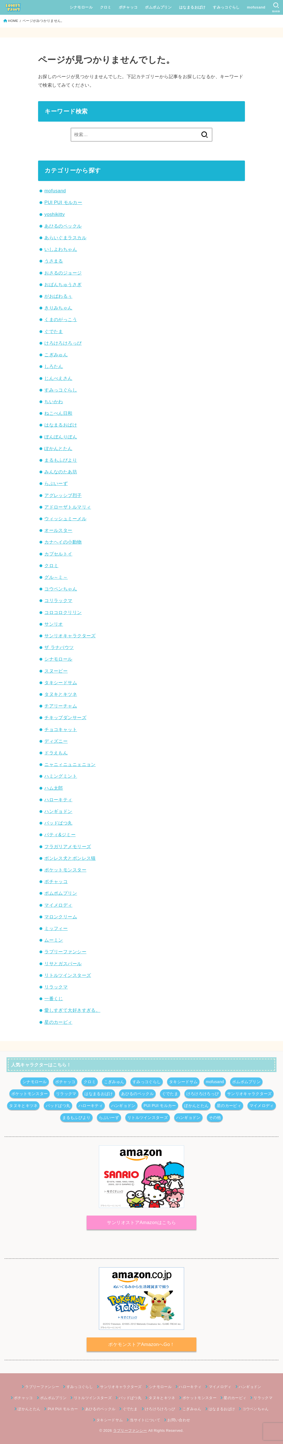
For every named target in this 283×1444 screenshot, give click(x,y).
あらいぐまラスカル (65, 237)
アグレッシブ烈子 (63, 495)
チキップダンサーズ (65, 717)
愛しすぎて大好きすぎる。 (72, 1010)
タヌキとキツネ (60, 694)
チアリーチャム (60, 705)
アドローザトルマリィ (67, 506)
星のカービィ (58, 1022)
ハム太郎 (53, 787)
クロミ (105, 7)
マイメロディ (58, 905)
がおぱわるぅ (58, 296)
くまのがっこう (60, 319)
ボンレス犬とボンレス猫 (70, 858)
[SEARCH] (276, 7)
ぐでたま (53, 331)
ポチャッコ (128, 7)
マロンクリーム (60, 916)
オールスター (58, 530)
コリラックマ (58, 600)
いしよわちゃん (60, 249)
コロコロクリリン (63, 612)
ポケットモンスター (65, 869)
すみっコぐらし (226, 7)
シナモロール (81, 7)
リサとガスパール (63, 963)
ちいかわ (53, 401)
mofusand (256, 7)
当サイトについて (145, 1420)
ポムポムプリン (158, 7)
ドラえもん (56, 752)
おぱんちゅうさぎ (63, 284)
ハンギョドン (58, 811)
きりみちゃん (58, 307)
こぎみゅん (56, 354)
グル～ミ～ (56, 577)
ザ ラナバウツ (59, 647)
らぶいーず (56, 483)
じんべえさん (58, 378)
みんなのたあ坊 (60, 471)
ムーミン (53, 939)
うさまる (53, 260)
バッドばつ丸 (58, 822)
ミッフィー (56, 928)
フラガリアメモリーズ (67, 846)
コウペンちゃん (60, 588)
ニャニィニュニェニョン (70, 764)
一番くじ (53, 998)
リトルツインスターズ (67, 975)
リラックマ (56, 986)
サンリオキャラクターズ (70, 635)
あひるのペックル (63, 225)
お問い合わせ (178, 1420)
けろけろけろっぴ (63, 343)
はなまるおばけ (192, 7)
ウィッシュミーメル (65, 518)
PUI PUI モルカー (63, 202)
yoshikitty (54, 214)
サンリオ (53, 624)
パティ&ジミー (60, 834)
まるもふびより (60, 460)
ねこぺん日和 (58, 413)
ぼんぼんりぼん (60, 436)
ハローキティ (58, 799)
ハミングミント (60, 776)
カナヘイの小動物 (63, 541)
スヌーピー (56, 670)
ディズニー (56, 741)
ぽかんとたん (58, 448)
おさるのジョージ (63, 272)
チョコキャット (60, 729)
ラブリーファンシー (65, 951)
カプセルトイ (58, 553)
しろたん (53, 366)
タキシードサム (60, 682)
